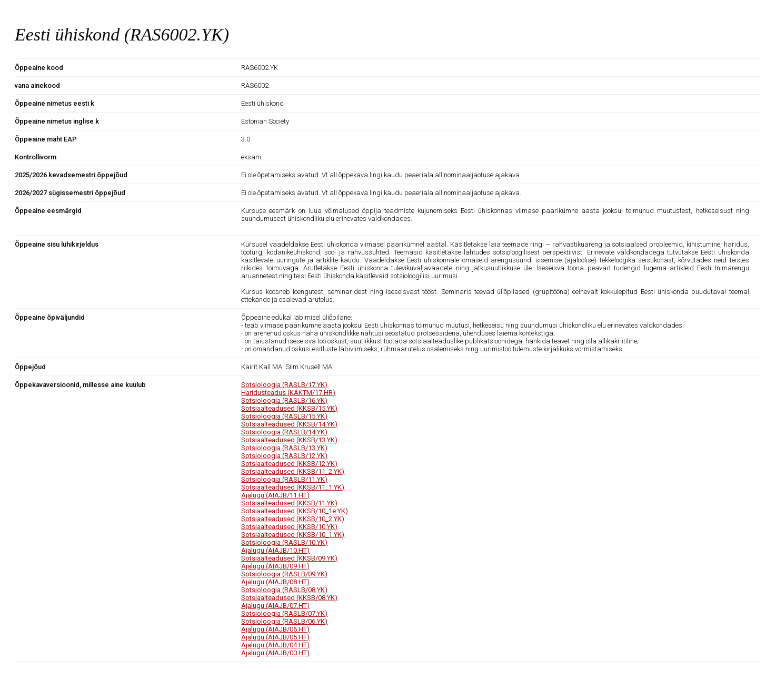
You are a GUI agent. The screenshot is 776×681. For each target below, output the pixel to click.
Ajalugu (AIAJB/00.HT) (275, 653)
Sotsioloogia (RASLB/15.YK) (284, 416)
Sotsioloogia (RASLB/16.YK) (284, 400)
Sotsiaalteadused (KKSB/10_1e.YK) (294, 511)
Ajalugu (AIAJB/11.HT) (275, 495)
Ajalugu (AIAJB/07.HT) (275, 605)
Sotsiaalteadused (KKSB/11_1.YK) (292, 487)
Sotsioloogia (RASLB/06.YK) (284, 621)
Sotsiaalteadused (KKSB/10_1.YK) (292, 534)
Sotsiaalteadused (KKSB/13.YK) (289, 440)
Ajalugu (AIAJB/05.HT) (275, 637)
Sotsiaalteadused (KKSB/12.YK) (289, 463)
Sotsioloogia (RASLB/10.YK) (284, 542)
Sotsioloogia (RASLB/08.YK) (284, 590)
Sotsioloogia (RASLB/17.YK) (284, 385)
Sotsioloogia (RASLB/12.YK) (284, 456)
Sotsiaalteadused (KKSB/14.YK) (289, 424)
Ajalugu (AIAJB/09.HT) (275, 566)
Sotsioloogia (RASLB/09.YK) (284, 574)
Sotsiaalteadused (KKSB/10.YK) (289, 527)
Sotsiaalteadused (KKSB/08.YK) (289, 598)
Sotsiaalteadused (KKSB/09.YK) (289, 558)
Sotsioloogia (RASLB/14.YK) (284, 432)
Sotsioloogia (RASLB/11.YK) (284, 479)
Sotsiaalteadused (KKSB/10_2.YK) (292, 519)
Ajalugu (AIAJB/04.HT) (275, 645)
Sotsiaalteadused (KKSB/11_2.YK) (292, 471)
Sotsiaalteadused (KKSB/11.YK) (289, 503)
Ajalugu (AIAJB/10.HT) (275, 550)
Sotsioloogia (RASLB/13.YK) (284, 448)
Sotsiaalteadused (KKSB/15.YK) (289, 408)
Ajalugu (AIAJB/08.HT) (275, 582)
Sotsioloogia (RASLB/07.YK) (284, 613)
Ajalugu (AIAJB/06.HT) (275, 629)
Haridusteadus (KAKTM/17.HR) (288, 393)
